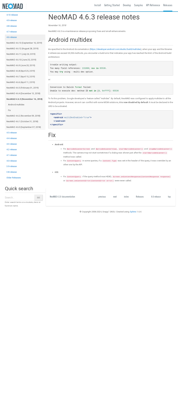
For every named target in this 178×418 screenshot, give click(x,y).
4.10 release (12, 15)
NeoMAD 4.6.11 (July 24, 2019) (20, 54)
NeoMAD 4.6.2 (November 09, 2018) (23, 116)
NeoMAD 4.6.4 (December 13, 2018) (23, 93)
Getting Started (112, 5)
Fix (9, 110)
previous (102, 197)
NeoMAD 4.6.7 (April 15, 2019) (20, 76)
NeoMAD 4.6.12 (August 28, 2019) (22, 48)
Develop (127, 5)
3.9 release (11, 166)
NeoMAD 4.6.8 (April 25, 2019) (20, 71)
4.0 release (11, 161)
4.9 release (11, 20)
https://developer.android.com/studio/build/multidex (115, 49)
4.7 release (11, 31)
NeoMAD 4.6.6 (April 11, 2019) (20, 82)
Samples (138, 5)
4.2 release (11, 149)
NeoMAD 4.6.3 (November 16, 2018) (24, 99)
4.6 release (11, 37)
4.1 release (11, 155)
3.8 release (11, 172)
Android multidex (16, 104)
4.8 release (11, 26)
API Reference (153, 5)
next (115, 197)
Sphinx (133, 211)
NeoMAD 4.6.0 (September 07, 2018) (23, 127)
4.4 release (11, 138)
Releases (167, 5)
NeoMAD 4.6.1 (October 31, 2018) (22, 121)
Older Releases (13, 177)
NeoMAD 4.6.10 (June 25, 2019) (21, 59)
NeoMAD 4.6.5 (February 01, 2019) (22, 88)
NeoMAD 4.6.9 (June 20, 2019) (20, 65)
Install (97, 5)
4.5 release (11, 132)
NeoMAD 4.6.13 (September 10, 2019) (24, 43)
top (169, 197)
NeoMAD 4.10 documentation (62, 197)
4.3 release (11, 144)
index (126, 197)
